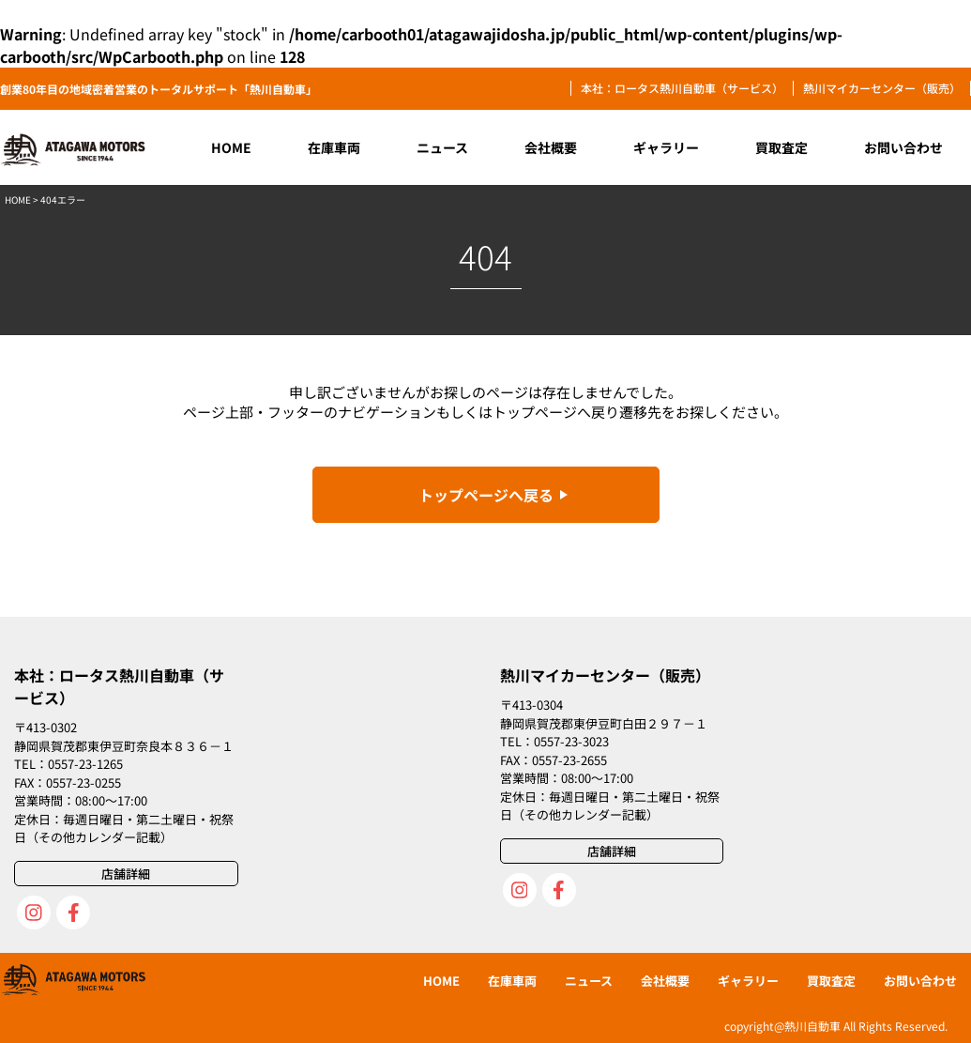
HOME (18, 199)
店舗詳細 (125, 873)
